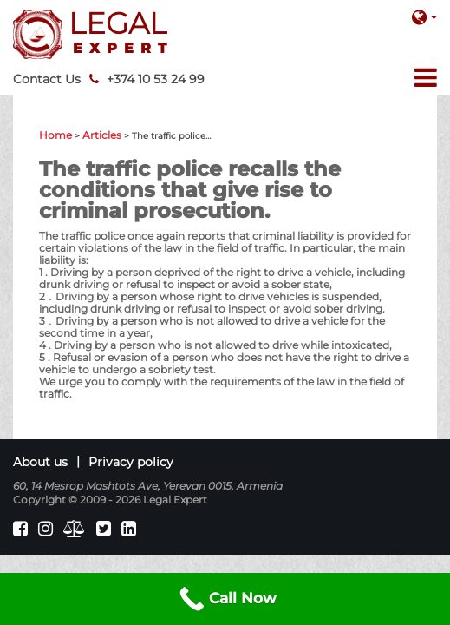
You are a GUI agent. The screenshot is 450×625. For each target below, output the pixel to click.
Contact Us (47, 79)
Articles (101, 134)
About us (40, 462)
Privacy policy (130, 462)
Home (55, 134)
